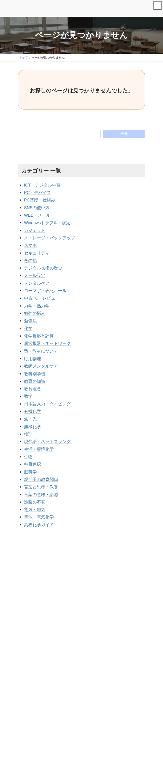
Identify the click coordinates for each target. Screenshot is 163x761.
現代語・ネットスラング (47, 441)
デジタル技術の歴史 (43, 268)
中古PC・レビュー (42, 298)
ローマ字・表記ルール (45, 290)
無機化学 (32, 426)
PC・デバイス (37, 192)
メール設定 (34, 275)
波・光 (30, 419)
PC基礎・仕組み (39, 200)
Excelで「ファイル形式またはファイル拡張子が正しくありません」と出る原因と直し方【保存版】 (87, 702)
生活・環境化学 (39, 449)
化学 (28, 328)
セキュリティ (37, 253)
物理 (28, 434)
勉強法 (30, 320)
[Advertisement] (81, 571)
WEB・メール (37, 215)
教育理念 (32, 388)
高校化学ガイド (39, 524)
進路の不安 (34, 502)
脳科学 (30, 472)
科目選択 (32, 464)
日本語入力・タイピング (47, 404)
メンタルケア (37, 283)
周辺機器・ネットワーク (47, 343)
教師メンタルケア (41, 366)
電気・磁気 (34, 509)
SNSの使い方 (37, 207)
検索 (124, 133)
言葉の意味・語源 (41, 494)
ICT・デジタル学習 (42, 185)
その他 (30, 260)
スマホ (30, 245)
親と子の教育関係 (41, 479)
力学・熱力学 (37, 306)
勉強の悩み (34, 313)
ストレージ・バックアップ (49, 238)
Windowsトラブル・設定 (47, 222)
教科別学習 (34, 374)
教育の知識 (34, 381)
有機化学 (32, 411)
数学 (28, 396)
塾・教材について (41, 351)
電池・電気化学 (39, 517)
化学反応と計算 (39, 336)
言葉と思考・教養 (41, 487)
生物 (28, 456)
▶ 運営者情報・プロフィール (41, 667)
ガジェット (34, 230)
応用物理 (32, 358)
